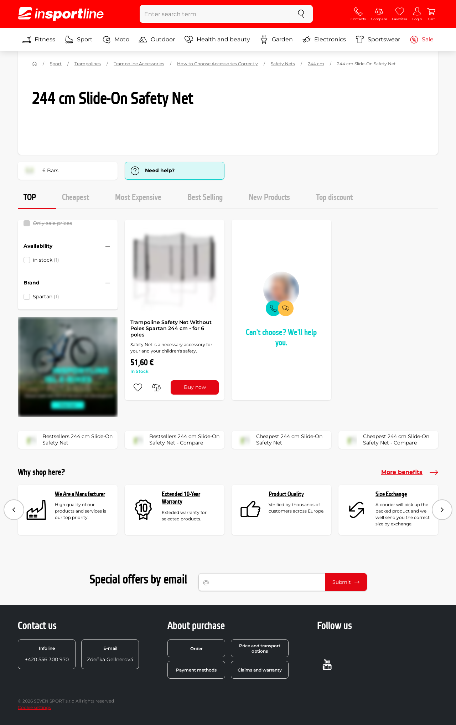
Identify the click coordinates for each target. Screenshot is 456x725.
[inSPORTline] (61, 14)
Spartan (46, 296)
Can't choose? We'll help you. (281, 337)
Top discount (334, 197)
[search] (301, 14)
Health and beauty (217, 39)
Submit (345, 582)
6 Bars (40, 171)
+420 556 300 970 (47, 654)
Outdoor (157, 39)
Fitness (38, 39)
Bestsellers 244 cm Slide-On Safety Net (67, 440)
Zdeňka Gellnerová (110, 654)
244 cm (316, 63)
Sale (422, 39)
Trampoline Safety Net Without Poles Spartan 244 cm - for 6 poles (171, 328)
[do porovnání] (156, 387)
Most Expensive (138, 197)
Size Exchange (391, 494)
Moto (115, 39)
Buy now (195, 387)
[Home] (34, 64)
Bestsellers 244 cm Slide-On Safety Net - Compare (174, 440)
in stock (46, 260)
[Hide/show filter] (107, 246)
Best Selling (205, 197)
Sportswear (378, 39)
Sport (79, 39)
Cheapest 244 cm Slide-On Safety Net (279, 440)
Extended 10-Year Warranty (181, 498)
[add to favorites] (137, 387)
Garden (276, 39)
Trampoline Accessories (139, 63)
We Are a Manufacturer (80, 494)
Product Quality (286, 494)
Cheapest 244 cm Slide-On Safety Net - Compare (386, 440)
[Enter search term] (215, 14)
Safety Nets (283, 63)
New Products (269, 197)
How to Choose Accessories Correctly (217, 63)
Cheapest (75, 197)
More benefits (409, 472)
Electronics (324, 39)
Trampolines (87, 63)
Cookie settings (34, 707)
